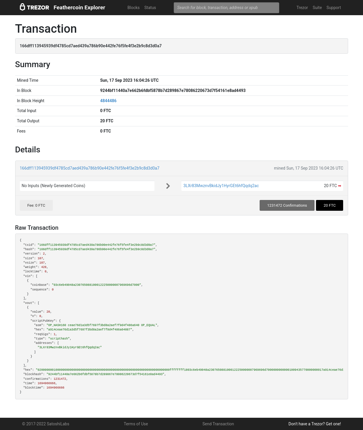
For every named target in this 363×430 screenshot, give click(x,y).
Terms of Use (136, 424)
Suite (317, 7)
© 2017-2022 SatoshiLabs (46, 424)
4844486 (108, 100)
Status (150, 7)
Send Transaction (218, 424)
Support (333, 7)
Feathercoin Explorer (79, 7)
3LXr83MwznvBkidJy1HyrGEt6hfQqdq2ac (221, 185)
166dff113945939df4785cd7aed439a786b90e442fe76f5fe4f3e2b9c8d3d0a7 (89, 168)
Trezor (302, 7)
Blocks (134, 7)
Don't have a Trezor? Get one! (315, 424)
